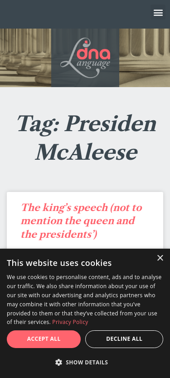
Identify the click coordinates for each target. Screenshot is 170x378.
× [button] (159, 258)
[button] (158, 12)
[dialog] (85, 313)
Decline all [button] (124, 339)
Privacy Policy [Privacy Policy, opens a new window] (70, 322)
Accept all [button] (44, 339)
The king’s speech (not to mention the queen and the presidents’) (80, 221)
